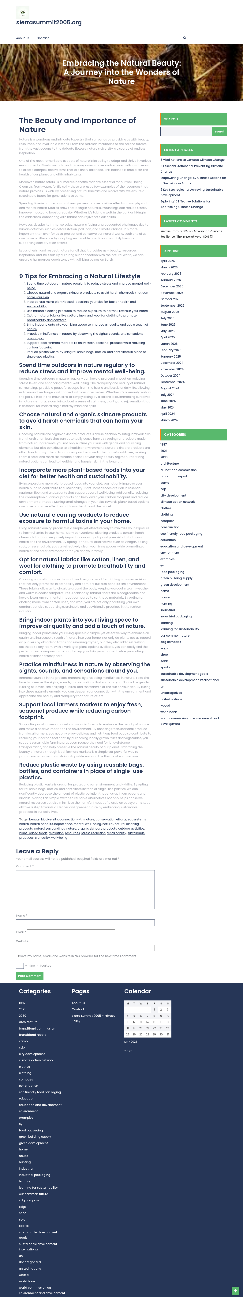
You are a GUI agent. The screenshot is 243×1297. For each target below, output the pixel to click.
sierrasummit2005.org (49, 22)
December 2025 (171, 286)
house (165, 597)
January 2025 (170, 357)
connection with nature (76, 819)
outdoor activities (131, 828)
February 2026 (170, 274)
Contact (43, 38)
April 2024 (167, 414)
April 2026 (167, 261)
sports (165, 667)
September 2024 (172, 382)
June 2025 (168, 325)
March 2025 (169, 344)
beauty (34, 819)
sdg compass (170, 642)
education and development (181, 546)
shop (164, 655)
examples (167, 559)
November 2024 (172, 369)
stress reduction (93, 833)
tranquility (42, 837)
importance (63, 824)
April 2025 (167, 337)
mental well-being (87, 824)
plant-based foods (33, 833)
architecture (169, 464)
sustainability (116, 833)
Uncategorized (171, 693)
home (164, 591)
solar (164, 661)
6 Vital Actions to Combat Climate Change (192, 160)
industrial (167, 610)
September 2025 (172, 306)
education (168, 540)
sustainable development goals (184, 674)
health (24, 824)
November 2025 (172, 293)
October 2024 (170, 376)
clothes (165, 508)
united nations (171, 699)
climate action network (177, 502)
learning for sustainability (179, 629)
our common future (174, 636)
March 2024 (169, 420)
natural (107, 824)
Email (21, 932)
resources (72, 833)
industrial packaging (176, 616)
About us (22, 38)
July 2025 (167, 318)
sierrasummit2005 (174, 231)
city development (173, 495)
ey (162, 565)
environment (169, 553)
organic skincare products (97, 828)
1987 (163, 445)
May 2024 (167, 407)
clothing (166, 514)
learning (166, 623)
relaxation (56, 833)
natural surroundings (49, 828)
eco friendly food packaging (181, 534)
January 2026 (170, 280)
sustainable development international (189, 680)
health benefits (41, 824)
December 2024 (172, 363)
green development (174, 585)
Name (21, 915)
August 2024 (169, 388)
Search (171, 119)
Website (22, 941)
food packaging (172, 572)
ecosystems (137, 819)
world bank (168, 712)
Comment (25, 866)
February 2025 (170, 350)
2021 (163, 451)
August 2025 (169, 312)
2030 (164, 457)
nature (71, 828)
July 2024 (167, 395)
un (162, 687)
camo (164, 483)
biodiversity (49, 819)
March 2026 (169, 267)
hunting (166, 604)
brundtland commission (178, 470)
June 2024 (168, 401)
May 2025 (167, 331)
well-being (59, 837)
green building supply (176, 578)
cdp (163, 489)
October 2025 (170, 299)
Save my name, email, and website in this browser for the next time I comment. (78, 956)
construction (170, 527)
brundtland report (173, 476)
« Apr (128, 1051)
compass (167, 521)
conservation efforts (111, 819)
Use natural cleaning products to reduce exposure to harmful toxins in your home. (87, 311)
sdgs (164, 648)
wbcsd (165, 706)
